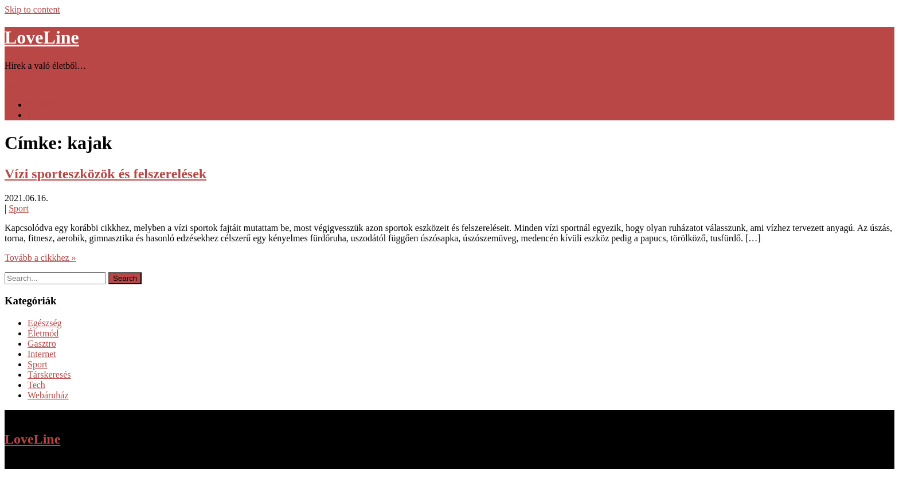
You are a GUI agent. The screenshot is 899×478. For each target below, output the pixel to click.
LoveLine (42, 37)
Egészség (45, 323)
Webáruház (48, 395)
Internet (42, 354)
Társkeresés (49, 374)
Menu (15, 85)
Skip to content (32, 9)
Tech (36, 385)
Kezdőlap (45, 104)
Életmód (43, 333)
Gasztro (42, 343)
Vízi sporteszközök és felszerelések (105, 173)
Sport (19, 208)
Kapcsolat (46, 115)
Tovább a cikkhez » (40, 257)
